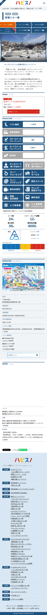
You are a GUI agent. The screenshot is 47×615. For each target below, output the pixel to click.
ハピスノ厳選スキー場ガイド (18, 8)
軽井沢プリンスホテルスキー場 (21, 556)
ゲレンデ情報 (7, 24)
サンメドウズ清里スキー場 (20, 585)
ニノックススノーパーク (19, 535)
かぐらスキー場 (16, 523)
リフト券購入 (23, 30)
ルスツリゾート (16, 469)
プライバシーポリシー (32, 606)
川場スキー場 (15, 574)
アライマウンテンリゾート (20, 499)
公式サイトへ (12, 355)
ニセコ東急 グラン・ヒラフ (20, 472)
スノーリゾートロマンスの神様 (21, 563)
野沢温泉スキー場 (17, 546)
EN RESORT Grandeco (19, 493)
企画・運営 (11, 608)
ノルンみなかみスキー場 (19, 570)
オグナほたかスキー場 (18, 577)
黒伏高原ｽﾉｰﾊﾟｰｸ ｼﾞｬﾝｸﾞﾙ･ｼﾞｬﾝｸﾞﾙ (22, 489)
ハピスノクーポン (8, 30)
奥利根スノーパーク (18, 579)
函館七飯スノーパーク (18, 479)
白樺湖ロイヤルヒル (18, 554)
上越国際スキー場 (17, 531)
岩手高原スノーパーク (18, 483)
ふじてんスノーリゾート (19, 588)
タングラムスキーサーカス (20, 539)
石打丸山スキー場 (17, 504)
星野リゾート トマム (18, 474)
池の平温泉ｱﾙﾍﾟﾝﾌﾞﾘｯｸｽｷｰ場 (20, 513)
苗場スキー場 (30, 8)
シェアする (14, 450)
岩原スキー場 (15, 533)
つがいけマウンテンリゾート (21, 549)
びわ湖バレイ (15, 595)
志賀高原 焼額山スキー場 (19, 559)
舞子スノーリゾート (18, 496)
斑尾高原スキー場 (17, 542)
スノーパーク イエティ (19, 592)
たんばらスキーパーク (18, 567)
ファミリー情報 (23, 24)
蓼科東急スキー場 (17, 551)
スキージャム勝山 (17, 599)
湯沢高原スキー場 (17, 506)
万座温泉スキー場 (17, 582)
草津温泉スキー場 (17, 572)
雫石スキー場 (15, 485)
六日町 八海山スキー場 (19, 521)
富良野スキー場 (16, 477)
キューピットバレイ (18, 528)
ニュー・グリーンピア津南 (20, 516)
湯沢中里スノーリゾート (19, 501)
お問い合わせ (34, 608)
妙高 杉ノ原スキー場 (18, 526)
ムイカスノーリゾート (18, 511)
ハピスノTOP (5, 8)
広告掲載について (23, 608)
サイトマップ (11, 606)
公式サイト (38, 30)
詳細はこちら (12, 111)
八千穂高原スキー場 (18, 561)
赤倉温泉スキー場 (17, 518)
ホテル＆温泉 (39, 24)
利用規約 (20, 606)
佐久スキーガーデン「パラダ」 (21, 544)
